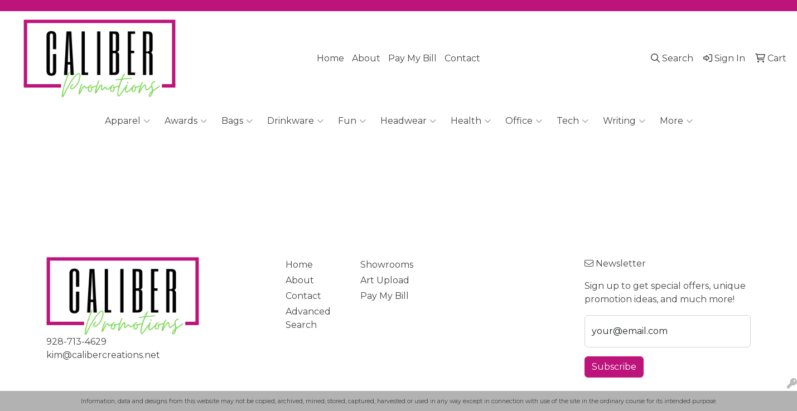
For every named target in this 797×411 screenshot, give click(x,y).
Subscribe (614, 366)
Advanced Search (308, 318)
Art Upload (384, 280)
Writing (624, 121)
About (366, 58)
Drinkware (295, 121)
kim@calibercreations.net (103, 355)
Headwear (408, 121)
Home (330, 58)
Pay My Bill (412, 58)
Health (471, 121)
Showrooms (386, 264)
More (676, 121)
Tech (572, 121)
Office (523, 121)
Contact (462, 58)
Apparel (127, 121)
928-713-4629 (76, 341)
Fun (352, 121)
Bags (237, 121)
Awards (186, 121)
